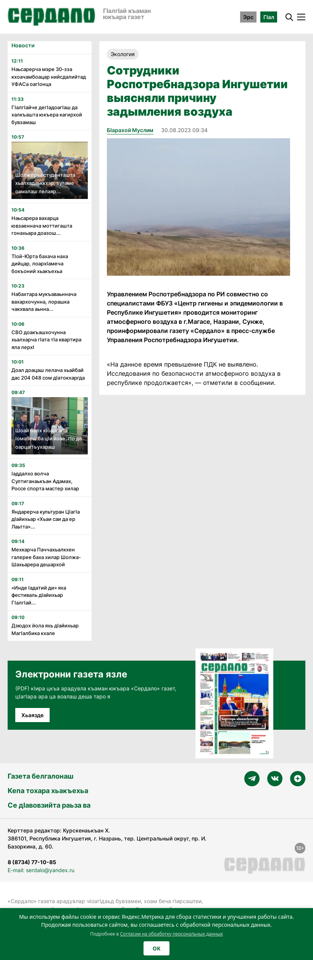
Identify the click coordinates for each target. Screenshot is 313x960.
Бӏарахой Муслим (130, 130)
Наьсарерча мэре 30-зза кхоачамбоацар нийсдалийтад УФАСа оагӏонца (48, 76)
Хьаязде (32, 715)
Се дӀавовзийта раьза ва (49, 805)
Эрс (248, 17)
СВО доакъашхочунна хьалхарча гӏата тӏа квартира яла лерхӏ (46, 339)
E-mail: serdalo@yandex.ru (41, 870)
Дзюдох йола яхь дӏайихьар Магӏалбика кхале (45, 629)
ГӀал (268, 17)
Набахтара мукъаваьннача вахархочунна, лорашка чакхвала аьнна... (43, 301)
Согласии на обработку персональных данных (171, 934)
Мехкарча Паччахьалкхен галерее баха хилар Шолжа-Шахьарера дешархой (46, 556)
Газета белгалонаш (40, 776)
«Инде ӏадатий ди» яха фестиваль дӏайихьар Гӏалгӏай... (38, 595)
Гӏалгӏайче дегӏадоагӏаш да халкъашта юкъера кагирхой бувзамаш (46, 114)
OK (156, 948)
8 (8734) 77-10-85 (32, 862)
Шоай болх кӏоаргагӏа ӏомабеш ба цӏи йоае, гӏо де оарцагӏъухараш (48, 438)
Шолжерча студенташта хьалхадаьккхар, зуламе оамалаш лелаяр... (45, 183)
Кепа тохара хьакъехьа (48, 791)
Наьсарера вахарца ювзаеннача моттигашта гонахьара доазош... (41, 225)
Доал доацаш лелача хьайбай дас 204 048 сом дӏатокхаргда (48, 374)
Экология (123, 54)
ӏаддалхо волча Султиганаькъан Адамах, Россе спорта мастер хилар (45, 480)
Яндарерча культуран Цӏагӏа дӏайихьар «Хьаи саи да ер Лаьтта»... (45, 519)
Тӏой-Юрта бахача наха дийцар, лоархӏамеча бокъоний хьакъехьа (39, 263)
